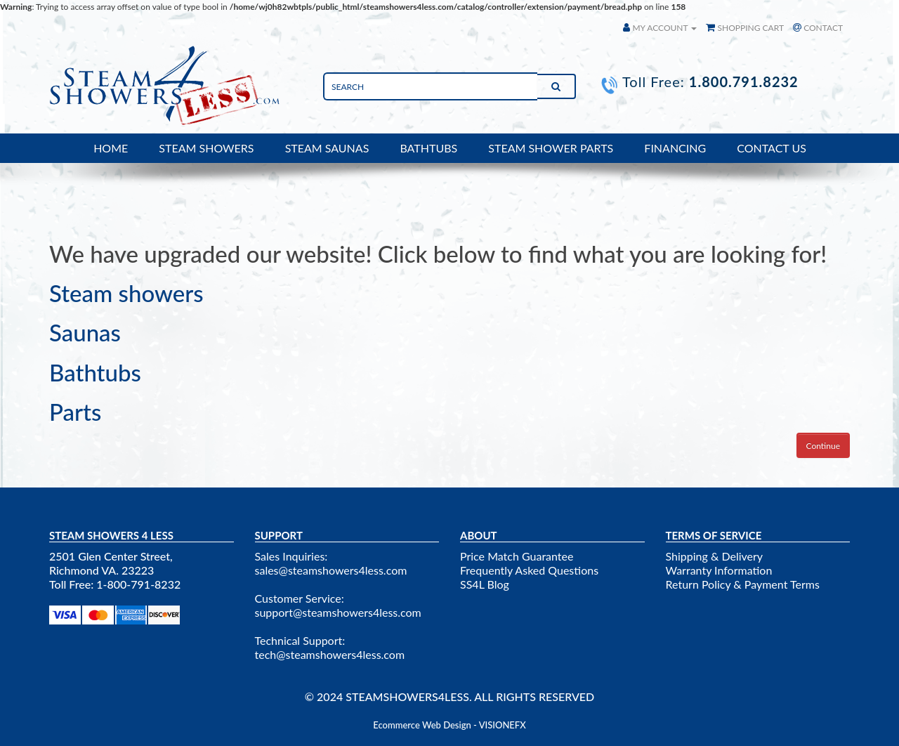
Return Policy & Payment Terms (743, 584)
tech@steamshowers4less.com (330, 654)
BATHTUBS (428, 148)
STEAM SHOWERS (206, 148)
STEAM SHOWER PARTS (550, 148)
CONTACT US (771, 148)
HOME (110, 148)
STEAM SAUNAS (327, 148)
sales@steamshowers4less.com (331, 570)
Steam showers (126, 293)
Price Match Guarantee (516, 556)
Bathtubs (95, 372)
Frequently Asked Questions (529, 570)
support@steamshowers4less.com (338, 612)
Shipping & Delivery (714, 556)
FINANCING (675, 148)
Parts (75, 412)
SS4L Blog (484, 584)
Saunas (85, 332)
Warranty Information (719, 570)
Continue (823, 445)
